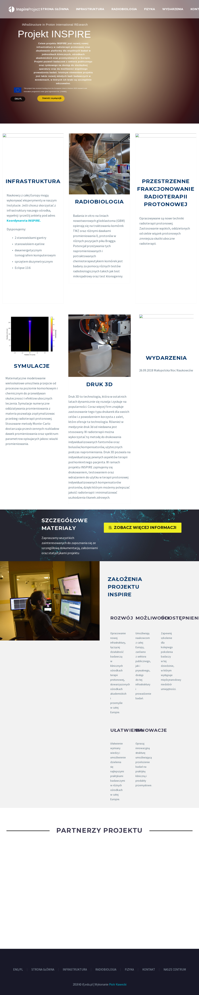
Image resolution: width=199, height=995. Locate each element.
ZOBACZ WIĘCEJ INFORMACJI (142, 528)
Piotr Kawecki (117, 984)
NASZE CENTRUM (175, 969)
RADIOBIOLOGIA (124, 9)
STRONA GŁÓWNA (55, 9)
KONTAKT (148, 969)
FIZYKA (149, 9)
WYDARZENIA (172, 9)
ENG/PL (18, 99)
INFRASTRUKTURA (90, 9)
